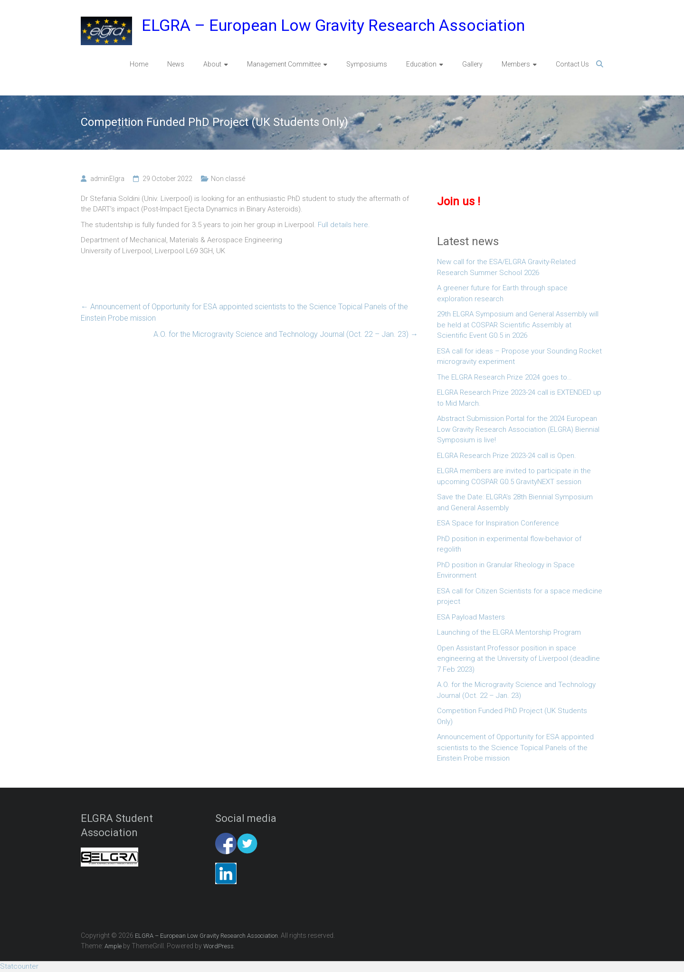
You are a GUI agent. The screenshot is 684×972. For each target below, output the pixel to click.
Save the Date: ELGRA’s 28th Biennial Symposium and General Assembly (515, 502)
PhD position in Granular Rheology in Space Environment (506, 570)
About (212, 64)
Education (421, 64)
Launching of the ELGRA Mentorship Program (509, 632)
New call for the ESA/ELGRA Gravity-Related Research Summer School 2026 (506, 267)
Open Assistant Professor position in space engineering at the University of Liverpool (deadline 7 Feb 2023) (518, 659)
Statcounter (19, 966)
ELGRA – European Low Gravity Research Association (333, 25)
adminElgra (107, 178)
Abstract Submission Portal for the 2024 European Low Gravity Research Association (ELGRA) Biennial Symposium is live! (518, 429)
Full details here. (344, 224)
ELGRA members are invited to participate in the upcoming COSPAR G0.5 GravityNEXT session (514, 476)
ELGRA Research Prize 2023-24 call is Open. (506, 455)
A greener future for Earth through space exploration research (502, 293)
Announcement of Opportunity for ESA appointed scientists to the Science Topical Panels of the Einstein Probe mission (244, 312)
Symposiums (366, 64)
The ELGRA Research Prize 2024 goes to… (504, 377)
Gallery (472, 64)
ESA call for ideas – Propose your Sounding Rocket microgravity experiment (519, 356)
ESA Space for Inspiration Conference (498, 523)
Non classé (228, 178)
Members (516, 64)
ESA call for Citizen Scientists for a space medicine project (519, 596)
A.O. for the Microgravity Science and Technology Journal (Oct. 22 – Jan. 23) (285, 334)
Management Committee (284, 64)
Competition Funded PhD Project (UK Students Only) (512, 716)
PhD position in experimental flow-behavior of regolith (509, 544)
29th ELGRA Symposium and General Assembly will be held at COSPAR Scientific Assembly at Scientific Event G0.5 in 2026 (517, 325)
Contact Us (572, 64)
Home (139, 64)
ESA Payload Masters (471, 617)
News (175, 64)
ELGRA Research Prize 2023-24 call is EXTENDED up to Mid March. (519, 398)
